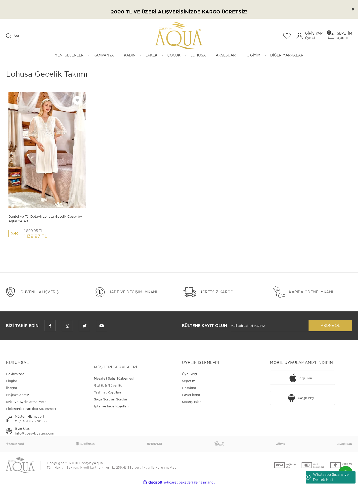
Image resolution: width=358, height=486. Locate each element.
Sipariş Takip (192, 402)
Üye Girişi (189, 374)
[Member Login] (300, 36)
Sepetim (188, 381)
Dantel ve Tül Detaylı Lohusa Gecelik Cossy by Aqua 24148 (45, 219)
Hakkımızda (15, 374)
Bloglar (11, 381)
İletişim (11, 388)
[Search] (36, 35)
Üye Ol (310, 38)
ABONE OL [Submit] (330, 326)
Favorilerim (191, 395)
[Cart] (340, 35)
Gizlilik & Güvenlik (108, 385)
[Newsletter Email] (270, 325)
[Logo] (179, 35)
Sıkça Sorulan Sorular (110, 399)
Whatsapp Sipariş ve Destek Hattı (327, 477)
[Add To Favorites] (77, 100)
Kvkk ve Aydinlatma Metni (26, 402)
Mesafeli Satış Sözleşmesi (114, 378)
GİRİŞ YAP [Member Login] (313, 33)
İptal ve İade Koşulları (111, 406)
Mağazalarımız (17, 395)
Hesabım (189, 388)
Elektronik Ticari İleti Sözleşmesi (31, 409)
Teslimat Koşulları (107, 392)
